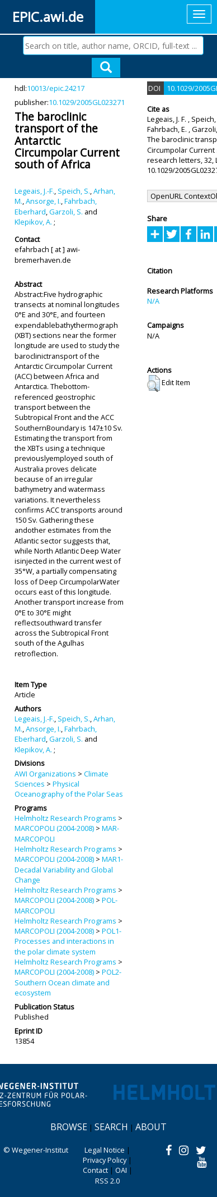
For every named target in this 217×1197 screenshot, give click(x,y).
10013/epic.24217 (55, 88)
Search (111, 1127)
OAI (121, 1170)
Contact (95, 1170)
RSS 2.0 (107, 1181)
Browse (68, 1127)
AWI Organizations (45, 774)
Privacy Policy (104, 1160)
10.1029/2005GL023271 (87, 102)
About (151, 1127)
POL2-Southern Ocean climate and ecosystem (68, 982)
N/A (153, 301)
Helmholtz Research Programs (65, 818)
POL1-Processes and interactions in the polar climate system (68, 941)
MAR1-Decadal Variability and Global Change (69, 869)
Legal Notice (104, 1150)
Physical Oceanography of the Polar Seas (69, 789)
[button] (153, 383)
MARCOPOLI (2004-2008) (54, 828)
